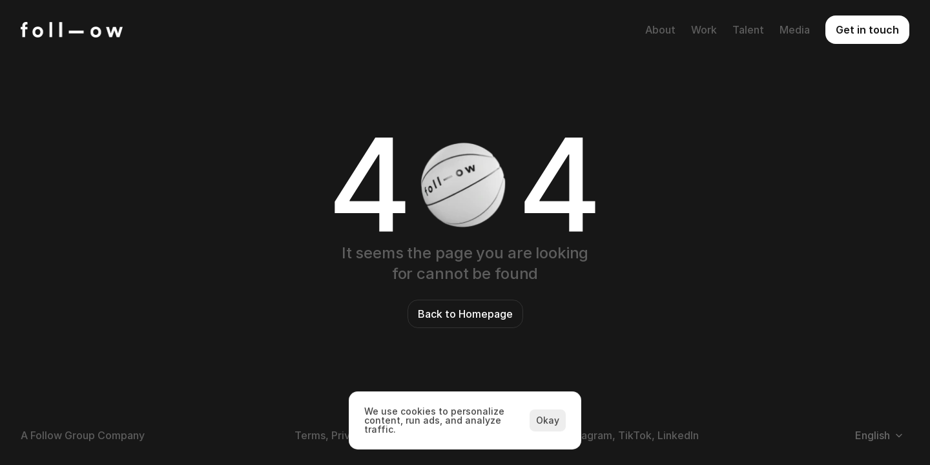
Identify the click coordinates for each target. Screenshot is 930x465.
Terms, (311, 435)
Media (795, 29)
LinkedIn (678, 435)
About (660, 29)
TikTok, (636, 435)
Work (704, 29)
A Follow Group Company (83, 435)
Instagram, (589, 435)
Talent (748, 29)
